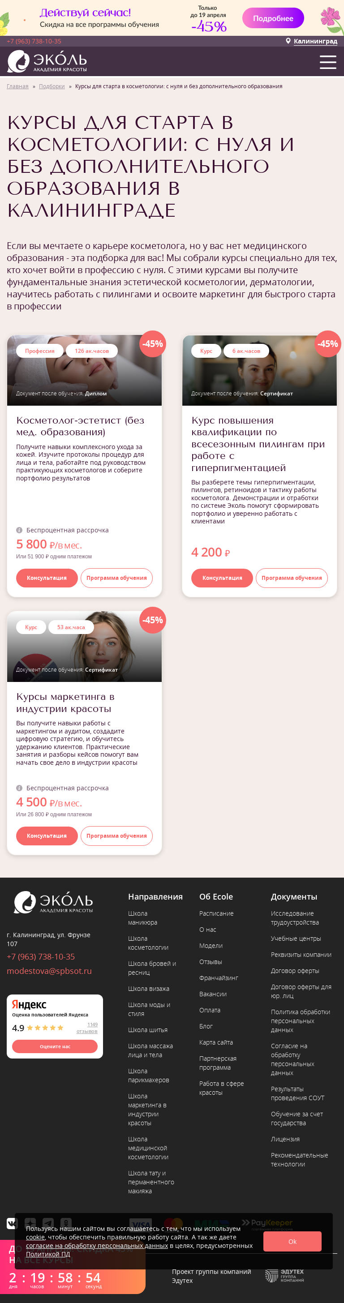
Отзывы (210, 961)
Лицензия (285, 1139)
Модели (211, 945)
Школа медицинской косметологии (148, 1148)
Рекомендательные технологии (299, 1159)
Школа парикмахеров (148, 1075)
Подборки (52, 86)
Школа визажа (148, 988)
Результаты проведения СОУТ (297, 1093)
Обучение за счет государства (297, 1118)
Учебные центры (296, 938)
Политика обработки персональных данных (300, 1020)
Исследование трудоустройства (295, 917)
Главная (18, 86)
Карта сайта (216, 1042)
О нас (207, 929)
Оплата (209, 1010)
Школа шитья (148, 1029)
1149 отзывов (87, 1027)
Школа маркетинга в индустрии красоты (147, 1109)
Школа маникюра (142, 917)
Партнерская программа (217, 1063)
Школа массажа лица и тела (150, 1050)
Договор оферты (295, 970)
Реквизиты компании (301, 954)
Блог (206, 1026)
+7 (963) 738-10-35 (34, 41)
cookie (35, 1237)
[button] (329, 60)
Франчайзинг (218, 977)
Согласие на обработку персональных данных (292, 1059)
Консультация (47, 578)
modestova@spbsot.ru (49, 970)
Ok (292, 1241)
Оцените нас (55, 1046)
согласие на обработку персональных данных (97, 1245)
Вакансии (213, 994)
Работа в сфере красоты (221, 1088)
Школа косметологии (148, 943)
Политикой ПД (48, 1254)
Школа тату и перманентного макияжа (151, 1182)
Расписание (216, 913)
